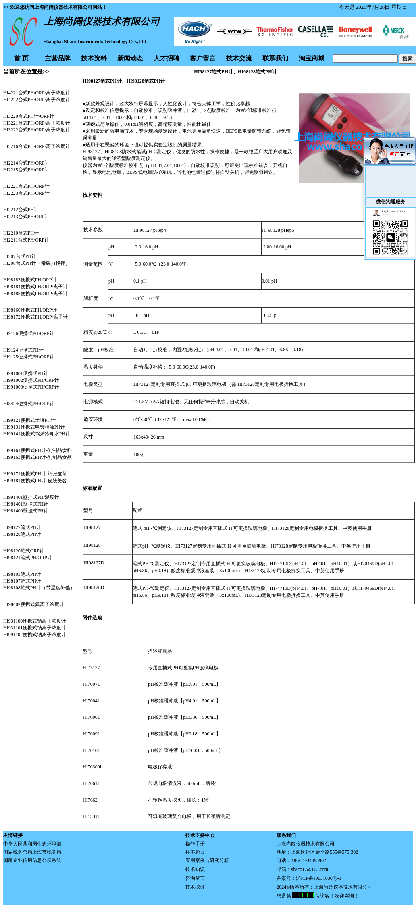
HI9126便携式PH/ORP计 (28, 333)
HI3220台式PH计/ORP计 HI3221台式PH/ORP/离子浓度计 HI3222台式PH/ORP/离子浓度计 (36, 123)
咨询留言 (195, 878)
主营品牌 (58, 58)
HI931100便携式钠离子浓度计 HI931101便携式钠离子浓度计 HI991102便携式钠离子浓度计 (34, 627)
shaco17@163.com (309, 869)
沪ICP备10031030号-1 (318, 878)
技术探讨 (195, 887)
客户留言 (203, 58)
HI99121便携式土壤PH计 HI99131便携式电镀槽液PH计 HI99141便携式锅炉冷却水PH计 (36, 427)
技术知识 (195, 869)
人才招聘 (166, 58)
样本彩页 (195, 852)
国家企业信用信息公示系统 (32, 860)
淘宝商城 (311, 58)
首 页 (21, 58)
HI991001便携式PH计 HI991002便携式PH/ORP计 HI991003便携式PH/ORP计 (31, 380)
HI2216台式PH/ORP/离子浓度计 (36, 146)
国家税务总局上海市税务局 (32, 852)
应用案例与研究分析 (207, 860)
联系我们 (275, 58)
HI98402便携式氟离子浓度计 (33, 604)
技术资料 (94, 58)
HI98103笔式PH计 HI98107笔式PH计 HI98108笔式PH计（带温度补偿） (39, 581)
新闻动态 (130, 58)
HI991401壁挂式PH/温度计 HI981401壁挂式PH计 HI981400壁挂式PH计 (31, 504)
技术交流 (239, 58)
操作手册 (195, 844)
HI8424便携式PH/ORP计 (28, 403)
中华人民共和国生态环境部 (32, 844)
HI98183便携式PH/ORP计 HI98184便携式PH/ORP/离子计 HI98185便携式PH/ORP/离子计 (35, 286)
